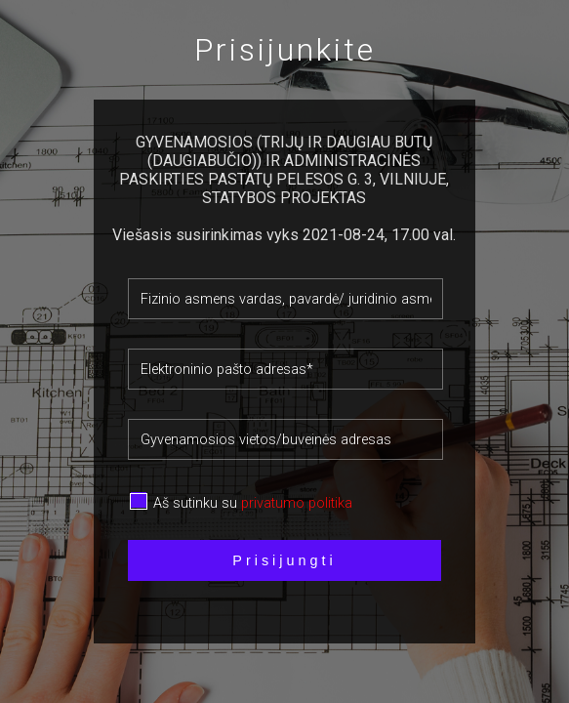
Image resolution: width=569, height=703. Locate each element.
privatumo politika (296, 503)
